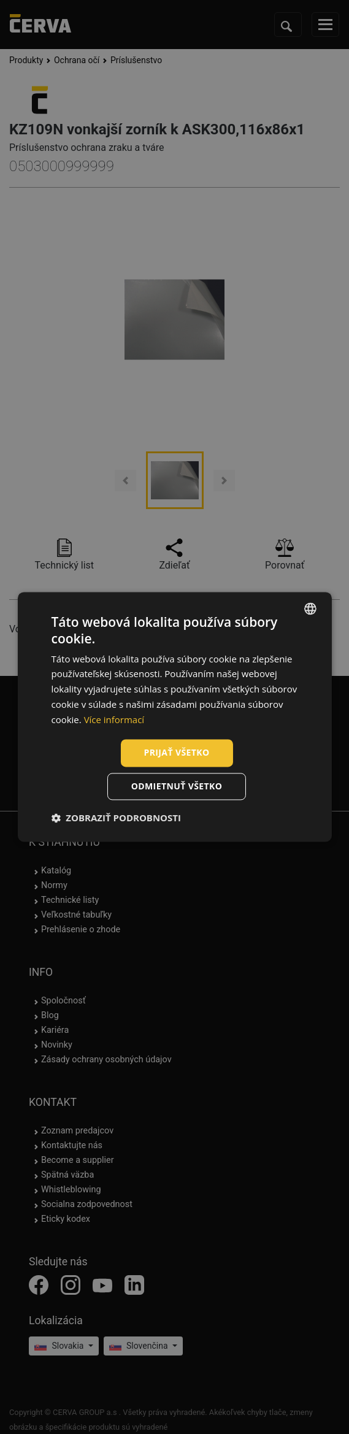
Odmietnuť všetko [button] (177, 786)
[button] (116, 818)
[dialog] (174, 717)
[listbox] (310, 608)
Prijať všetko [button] (176, 753)
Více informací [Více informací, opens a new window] (114, 719)
